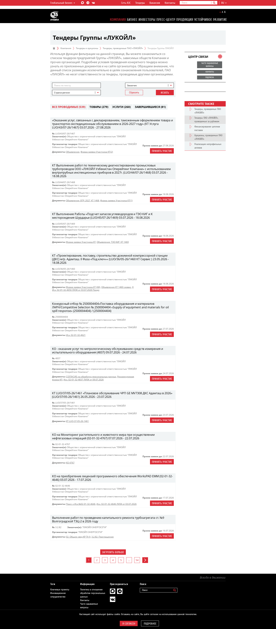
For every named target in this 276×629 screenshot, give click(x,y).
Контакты (170, 2)
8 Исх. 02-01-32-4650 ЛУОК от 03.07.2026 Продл (93, 288)
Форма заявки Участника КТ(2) (97, 151)
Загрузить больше (113, 552)
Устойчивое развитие (210, 20)
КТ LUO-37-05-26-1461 (77, 421)
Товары (98, 107)
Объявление (72, 151)
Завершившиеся (150, 107)
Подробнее (150, 623)
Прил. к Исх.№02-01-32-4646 (80, 504)
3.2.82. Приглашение (102, 536)
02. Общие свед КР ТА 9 (78, 536)
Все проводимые (68, 107)
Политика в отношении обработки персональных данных (92, 590)
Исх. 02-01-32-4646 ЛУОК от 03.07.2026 (116, 504)
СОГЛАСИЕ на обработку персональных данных (91, 376)
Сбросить (134, 92)
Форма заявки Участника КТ (81, 242)
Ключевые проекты (59, 586)
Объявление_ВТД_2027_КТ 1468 (82, 200)
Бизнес (132, 20)
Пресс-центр (165, 20)
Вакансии (154, 2)
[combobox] (149, 85)
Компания (118, 20)
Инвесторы (147, 20)
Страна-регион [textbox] (62, 92)
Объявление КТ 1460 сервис (116, 287)
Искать (165, 92)
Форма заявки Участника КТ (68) (83, 287)
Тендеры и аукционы (87, 48)
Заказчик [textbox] (132, 85)
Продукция (184, 20)
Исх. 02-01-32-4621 (76, 335)
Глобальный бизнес (62, 2)
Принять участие (162, 151)
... (129, 560)
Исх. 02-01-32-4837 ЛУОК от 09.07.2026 (84, 379)
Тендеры (140, 2)
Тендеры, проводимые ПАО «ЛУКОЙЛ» (123, 48)
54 (137, 560)
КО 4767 (70, 462)
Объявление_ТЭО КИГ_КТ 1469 (113, 242)
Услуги (121, 107)
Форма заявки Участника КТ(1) (116, 200)
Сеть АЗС (126, 2)
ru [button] (224, 2)
